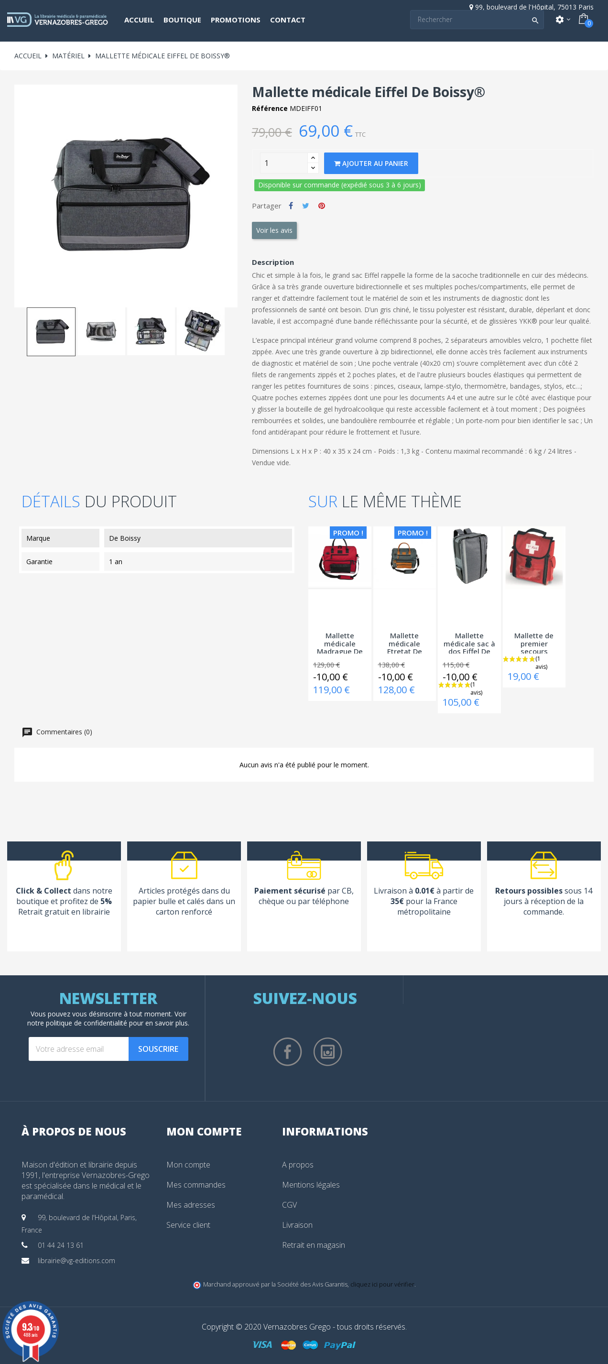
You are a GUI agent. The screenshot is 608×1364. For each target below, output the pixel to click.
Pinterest (321, 205)
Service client (188, 1225)
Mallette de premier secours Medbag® (534, 643)
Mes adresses (190, 1205)
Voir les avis (274, 230)
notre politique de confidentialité (77, 1022)
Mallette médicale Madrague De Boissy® (340, 643)
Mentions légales (311, 1184)
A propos (298, 1164)
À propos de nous (74, 1131)
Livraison (297, 1225)
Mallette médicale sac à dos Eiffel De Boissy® (469, 643)
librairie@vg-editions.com (76, 1260)
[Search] (477, 20)
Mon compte (188, 1164)
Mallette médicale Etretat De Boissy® (404, 643)
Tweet (305, 205)
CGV (289, 1205)
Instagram (328, 1051)
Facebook (287, 1051)
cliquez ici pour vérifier (382, 1284)
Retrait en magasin (313, 1245)
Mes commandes (196, 1184)
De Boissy (125, 538)
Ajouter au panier (371, 163)
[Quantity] (284, 163)
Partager (291, 205)
